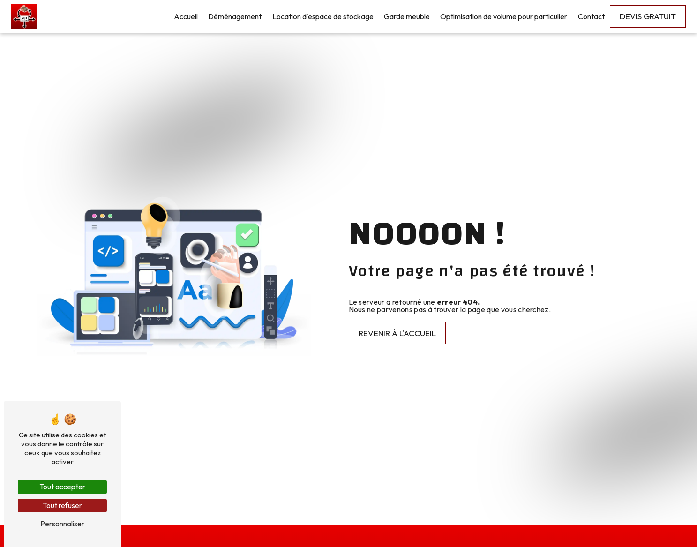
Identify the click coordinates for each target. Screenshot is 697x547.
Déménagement (235, 16)
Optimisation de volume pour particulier (503, 16)
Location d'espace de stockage (323, 16)
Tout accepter (62, 486)
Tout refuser (62, 505)
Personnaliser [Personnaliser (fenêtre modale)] (62, 523)
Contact (591, 16)
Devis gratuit (648, 16)
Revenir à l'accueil (397, 333)
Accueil (186, 16)
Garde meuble (407, 16)
